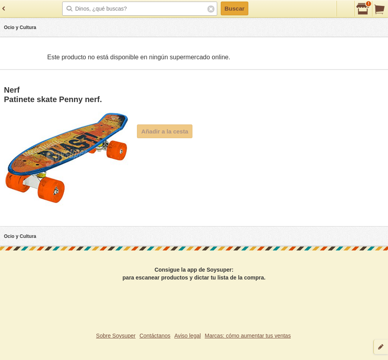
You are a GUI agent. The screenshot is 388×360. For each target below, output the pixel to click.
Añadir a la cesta (164, 131)
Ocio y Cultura (20, 27)
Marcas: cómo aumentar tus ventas (248, 336)
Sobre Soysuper (115, 336)
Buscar (234, 8)
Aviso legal (187, 336)
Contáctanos (154, 336)
